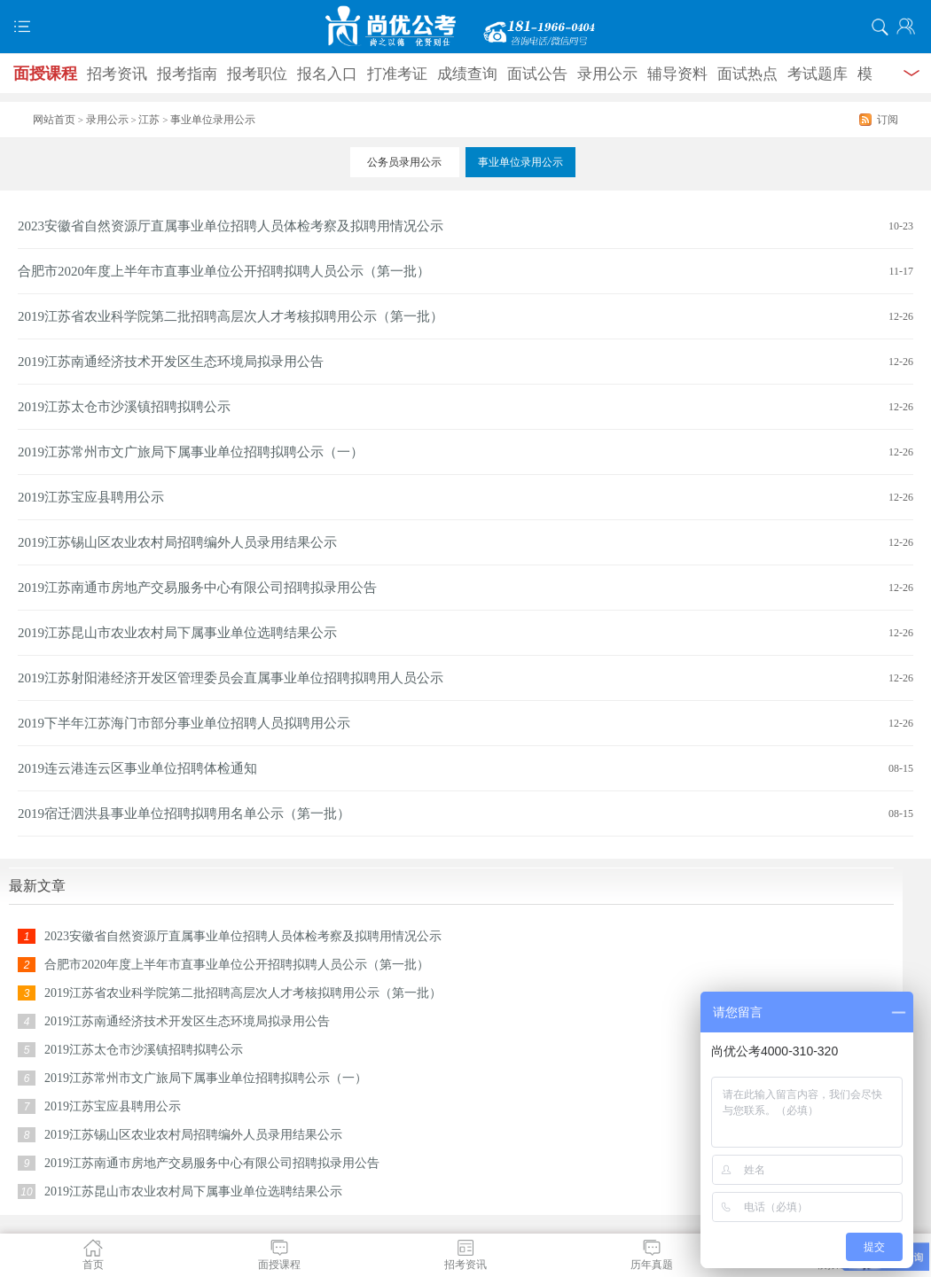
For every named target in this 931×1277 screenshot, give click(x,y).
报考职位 (257, 74)
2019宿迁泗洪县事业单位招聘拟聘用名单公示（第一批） (184, 813)
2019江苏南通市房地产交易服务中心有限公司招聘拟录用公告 (197, 587)
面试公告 (537, 74)
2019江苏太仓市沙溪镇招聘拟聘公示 (124, 407)
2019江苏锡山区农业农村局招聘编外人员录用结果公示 (177, 542)
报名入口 (327, 74)
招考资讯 (117, 74)
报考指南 (187, 74)
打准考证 (397, 74)
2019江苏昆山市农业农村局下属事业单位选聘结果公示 (177, 633)
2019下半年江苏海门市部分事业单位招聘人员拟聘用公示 (184, 723)
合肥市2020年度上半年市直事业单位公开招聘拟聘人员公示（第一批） (224, 271)
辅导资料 (677, 74)
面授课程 (45, 73)
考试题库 (817, 74)
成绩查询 (467, 74)
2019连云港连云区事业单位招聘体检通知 (137, 768)
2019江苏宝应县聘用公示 (91, 497)
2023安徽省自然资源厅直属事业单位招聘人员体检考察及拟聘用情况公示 (230, 226)
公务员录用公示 (404, 162)
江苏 (149, 119)
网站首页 (54, 119)
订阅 (887, 119)
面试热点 (747, 74)
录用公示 (607, 74)
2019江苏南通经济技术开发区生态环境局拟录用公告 (171, 361)
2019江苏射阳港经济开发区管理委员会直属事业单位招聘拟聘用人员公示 (230, 678)
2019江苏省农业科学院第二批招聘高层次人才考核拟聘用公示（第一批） (230, 316)
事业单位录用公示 (520, 162)
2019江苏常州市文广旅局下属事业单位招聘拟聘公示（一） (191, 452)
